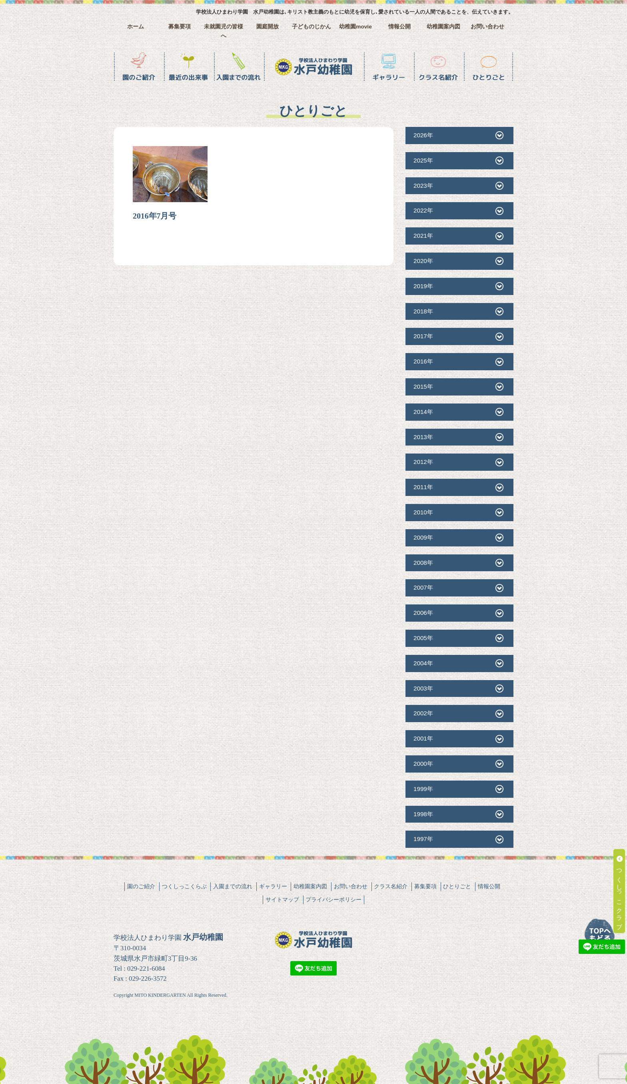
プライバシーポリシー (333, 899)
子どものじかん (311, 27)
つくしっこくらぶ (184, 886)
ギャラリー (273, 886)
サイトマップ (282, 899)
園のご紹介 (141, 886)
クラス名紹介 (390, 886)
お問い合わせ (487, 27)
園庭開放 (267, 27)
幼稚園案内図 (443, 27)
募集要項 (179, 27)
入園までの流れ (232, 886)
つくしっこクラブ (619, 891)
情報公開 (399, 27)
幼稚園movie (355, 27)
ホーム (135, 27)
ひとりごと (457, 886)
